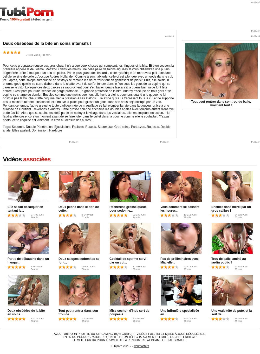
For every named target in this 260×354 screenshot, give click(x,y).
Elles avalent (21, 130)
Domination (40, 130)
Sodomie (18, 127)
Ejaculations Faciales (69, 127)
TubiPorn (27, 13)
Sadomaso (105, 127)
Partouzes (138, 127)
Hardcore (55, 130)
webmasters (141, 346)
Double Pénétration (39, 127)
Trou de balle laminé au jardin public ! (228, 260)
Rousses (153, 127)
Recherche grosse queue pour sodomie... (128, 208)
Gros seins (121, 127)
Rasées (90, 127)
